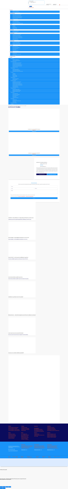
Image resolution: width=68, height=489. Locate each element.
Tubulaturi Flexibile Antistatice (51, 436)
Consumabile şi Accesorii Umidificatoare (18, 23)
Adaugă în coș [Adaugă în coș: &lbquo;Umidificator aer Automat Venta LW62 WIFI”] (34, 155)
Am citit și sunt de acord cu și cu (22, 196)
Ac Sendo (11, 24)
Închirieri (11, 57)
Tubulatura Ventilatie (15, 97)
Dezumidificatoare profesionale (17, 90)
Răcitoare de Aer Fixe (24, 436)
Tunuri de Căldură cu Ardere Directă (13, 429)
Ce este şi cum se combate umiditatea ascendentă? (16, 352)
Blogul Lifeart (17, 457)
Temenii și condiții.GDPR (21, 196)
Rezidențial (14, 26)
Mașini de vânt (14, 96)
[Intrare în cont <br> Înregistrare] (52, 4)
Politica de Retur (44, 457)
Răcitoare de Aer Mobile (25, 437)
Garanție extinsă (15, 76)
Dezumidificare (36, 428)
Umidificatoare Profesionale (16, 22)
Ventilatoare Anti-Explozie (25, 429)
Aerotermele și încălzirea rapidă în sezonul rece (15, 277)
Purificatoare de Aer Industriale (17, 15)
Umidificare (49, 426)
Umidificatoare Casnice (50, 427)
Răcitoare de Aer (13, 77)
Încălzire (9, 426)
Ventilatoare (11, 45)
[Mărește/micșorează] (1, 487)
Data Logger (14, 55)
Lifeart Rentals (36, 444)
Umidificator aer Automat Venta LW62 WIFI (34, 153)
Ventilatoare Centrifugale (16, 47)
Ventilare (22, 426)
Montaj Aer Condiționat (24, 439)
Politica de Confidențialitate (29, 457)
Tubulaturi (48, 432)
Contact (58, 456)
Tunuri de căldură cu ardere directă (17, 36)
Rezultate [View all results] (30, 6)
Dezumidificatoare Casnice (38, 429)
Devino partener (15, 75)
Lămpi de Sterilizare (11, 438)
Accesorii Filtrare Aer (11, 437)
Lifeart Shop (23, 444)
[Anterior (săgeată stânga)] (1, 488)
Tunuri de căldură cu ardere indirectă (17, 37)
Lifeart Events (49, 444)
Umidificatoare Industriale (51, 428)
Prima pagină (10, 105)
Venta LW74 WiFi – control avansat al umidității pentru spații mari (18, 257)
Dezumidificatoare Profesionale (39, 431)
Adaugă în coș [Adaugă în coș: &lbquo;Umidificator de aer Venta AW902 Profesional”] (34, 131)
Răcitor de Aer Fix (15, 79)
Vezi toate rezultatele (31, 7)
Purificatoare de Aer (12, 13)
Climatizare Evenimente (12, 56)
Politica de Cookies (37, 457)
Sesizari (55, 456)
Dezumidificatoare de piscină (16, 44)
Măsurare (35, 432)
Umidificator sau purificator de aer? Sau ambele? (15, 296)
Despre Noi (9, 457)
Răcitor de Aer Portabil (16, 78)
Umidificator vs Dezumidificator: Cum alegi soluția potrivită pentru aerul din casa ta (21, 217)
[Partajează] (7, 487)
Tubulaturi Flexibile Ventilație (51, 437)
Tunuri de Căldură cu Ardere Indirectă (14, 430)
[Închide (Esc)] (9, 487)
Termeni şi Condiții (22, 457)
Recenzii (14, 456)
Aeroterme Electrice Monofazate (17, 34)
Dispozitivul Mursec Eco (16, 11)
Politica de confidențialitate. (29, 196)
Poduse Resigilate (49, 457)
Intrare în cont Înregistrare (55, 4)
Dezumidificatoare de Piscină (38, 430)
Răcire (22, 432)
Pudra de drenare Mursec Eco (16, 12)
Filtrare (9, 432)
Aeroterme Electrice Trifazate (16, 35)
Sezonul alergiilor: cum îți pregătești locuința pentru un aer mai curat (18, 237)
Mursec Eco (12, 58)
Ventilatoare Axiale (15, 46)
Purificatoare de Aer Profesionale (17, 14)
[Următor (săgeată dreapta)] (4, 488)
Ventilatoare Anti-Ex (15, 48)
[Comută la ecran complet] (4, 487)
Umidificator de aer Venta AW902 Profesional (34, 129)
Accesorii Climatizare (24, 438)
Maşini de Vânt (23, 430)
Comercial (14, 25)
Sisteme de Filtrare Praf (12, 436)
